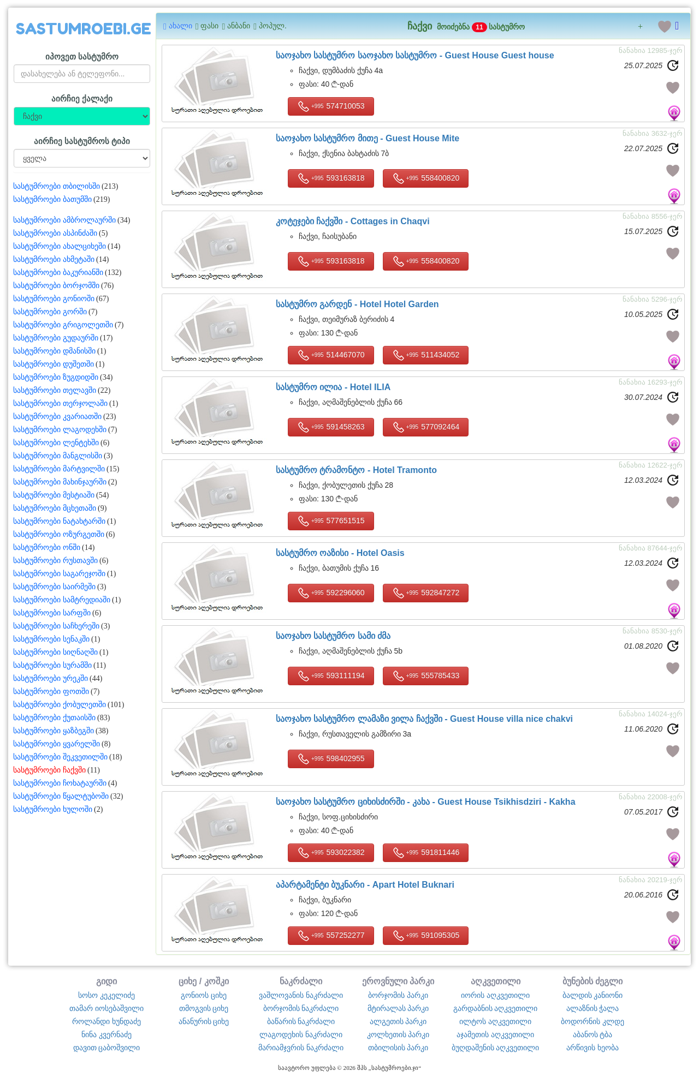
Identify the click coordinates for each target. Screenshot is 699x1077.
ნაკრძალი (301, 981)
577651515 (331, 521)
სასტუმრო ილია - (333, 387)
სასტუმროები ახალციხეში (59, 246)
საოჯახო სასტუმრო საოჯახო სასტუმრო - (415, 55)
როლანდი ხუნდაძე (106, 1021)
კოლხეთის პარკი (398, 1034)
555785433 (426, 676)
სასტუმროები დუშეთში (53, 364)
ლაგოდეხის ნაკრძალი (300, 1034)
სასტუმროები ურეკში (50, 678)
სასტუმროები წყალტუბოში (61, 796)
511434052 (426, 355)
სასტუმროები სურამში (52, 665)
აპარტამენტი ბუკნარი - (365, 884)
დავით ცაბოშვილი (106, 1047)
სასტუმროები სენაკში (51, 639)
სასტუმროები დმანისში (54, 351)
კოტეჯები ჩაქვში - (353, 221)
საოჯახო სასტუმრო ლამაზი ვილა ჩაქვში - (424, 718)
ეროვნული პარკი (398, 981)
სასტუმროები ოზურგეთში (58, 534)
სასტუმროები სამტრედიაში (61, 600)
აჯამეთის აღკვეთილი (495, 1034)
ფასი (207, 26)
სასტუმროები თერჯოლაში (60, 403)
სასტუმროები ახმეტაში (53, 259)
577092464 (426, 427)
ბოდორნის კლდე (592, 1021)
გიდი (106, 981)
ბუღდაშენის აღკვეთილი (496, 1047)
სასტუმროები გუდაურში (55, 338)
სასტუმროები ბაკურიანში (58, 272)
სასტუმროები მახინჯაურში (59, 482)
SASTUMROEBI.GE (83, 29)
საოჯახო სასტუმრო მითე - (367, 138)
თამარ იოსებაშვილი (106, 1008)
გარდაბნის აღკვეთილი (495, 1008)
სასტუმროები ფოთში (51, 691)
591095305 (426, 935)
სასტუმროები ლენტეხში (56, 443)
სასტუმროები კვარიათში (57, 416)
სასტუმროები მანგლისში (57, 456)
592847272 (426, 593)
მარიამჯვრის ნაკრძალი (300, 1047)
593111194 (331, 676)
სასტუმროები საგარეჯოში (59, 574)
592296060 (331, 593)
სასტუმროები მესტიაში (53, 495)
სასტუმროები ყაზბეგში (53, 731)
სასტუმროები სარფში (52, 613)
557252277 (331, 935)
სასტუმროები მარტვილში (59, 469)
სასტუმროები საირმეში (54, 587)
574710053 (331, 106)
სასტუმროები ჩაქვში (49, 770)
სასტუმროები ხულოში (52, 809)
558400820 (426, 178)
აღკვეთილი (495, 981)
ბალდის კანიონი (592, 995)
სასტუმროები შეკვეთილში (60, 757)
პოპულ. (270, 26)
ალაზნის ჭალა (592, 1008)
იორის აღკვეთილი (495, 995)
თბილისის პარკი (398, 1047)
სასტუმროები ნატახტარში (59, 521)
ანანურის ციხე (204, 1021)
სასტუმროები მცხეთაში (54, 508)
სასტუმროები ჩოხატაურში (59, 783)
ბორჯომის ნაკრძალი (301, 1008)
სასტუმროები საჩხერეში (56, 626)
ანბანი (236, 26)
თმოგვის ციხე (204, 1008)
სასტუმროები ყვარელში (56, 744)
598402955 (331, 758)
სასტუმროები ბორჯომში (56, 286)
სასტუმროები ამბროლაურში (64, 220)
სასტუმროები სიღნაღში (55, 652)
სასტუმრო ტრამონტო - (356, 470)
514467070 (331, 355)
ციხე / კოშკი (204, 981)
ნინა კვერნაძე (106, 1034)
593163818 (331, 178)
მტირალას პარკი (398, 1008)
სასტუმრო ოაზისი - (340, 553)
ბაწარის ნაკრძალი (301, 1021)
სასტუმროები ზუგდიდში (55, 377)
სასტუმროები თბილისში (56, 186)
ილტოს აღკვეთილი (495, 1021)
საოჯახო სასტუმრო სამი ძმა (333, 636)
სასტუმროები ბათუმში (52, 199)
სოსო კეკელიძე (106, 995)
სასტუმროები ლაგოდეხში (59, 430)
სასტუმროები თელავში (54, 390)
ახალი (177, 26)
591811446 (426, 852)
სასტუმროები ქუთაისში (54, 718)
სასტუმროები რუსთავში (55, 561)
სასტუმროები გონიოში (53, 299)
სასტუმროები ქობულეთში (59, 705)
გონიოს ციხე (204, 995)
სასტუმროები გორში (50, 312)
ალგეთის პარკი (398, 1021)
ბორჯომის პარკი (398, 995)
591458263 (331, 427)
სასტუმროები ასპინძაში (55, 233)
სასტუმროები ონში (46, 547)
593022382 (331, 852)
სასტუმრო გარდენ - (357, 304)
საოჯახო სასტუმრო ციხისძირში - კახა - (426, 801)
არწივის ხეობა (592, 1047)
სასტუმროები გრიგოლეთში (63, 325)
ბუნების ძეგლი (592, 981)
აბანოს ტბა (593, 1034)
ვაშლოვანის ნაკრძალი (301, 995)
